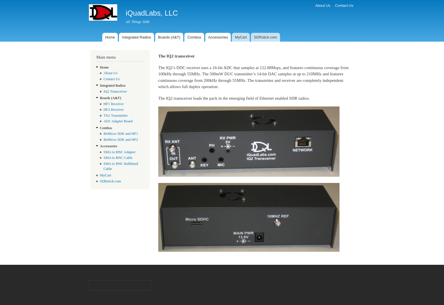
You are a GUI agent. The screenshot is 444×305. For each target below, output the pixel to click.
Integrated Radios (136, 37)
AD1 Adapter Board (118, 121)
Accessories (218, 37)
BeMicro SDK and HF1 (121, 134)
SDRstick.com (265, 37)
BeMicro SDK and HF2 (121, 140)
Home (110, 37)
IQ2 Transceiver (115, 91)
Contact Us (344, 5)
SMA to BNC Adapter (120, 152)
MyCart (241, 37)
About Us (322, 5)
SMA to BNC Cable (118, 158)
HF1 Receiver (114, 104)
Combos (194, 37)
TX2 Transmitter (116, 116)
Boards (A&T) (169, 37)
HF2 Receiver (114, 110)
